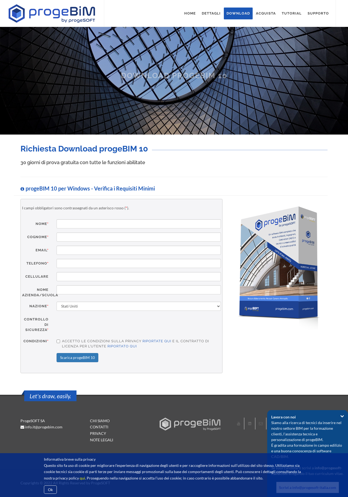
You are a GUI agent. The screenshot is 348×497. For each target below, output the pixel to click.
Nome (42, 224)
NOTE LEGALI (101, 440)
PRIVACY (98, 433)
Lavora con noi (283, 417)
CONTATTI (99, 427)
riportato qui (122, 346)
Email (42, 250)
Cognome (37, 237)
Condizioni (35, 341)
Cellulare (36, 276)
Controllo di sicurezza (36, 324)
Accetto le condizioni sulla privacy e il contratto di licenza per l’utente (133, 343)
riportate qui (156, 341)
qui (82, 478)
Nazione (38, 306)
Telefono (37, 263)
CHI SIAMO (100, 420)
